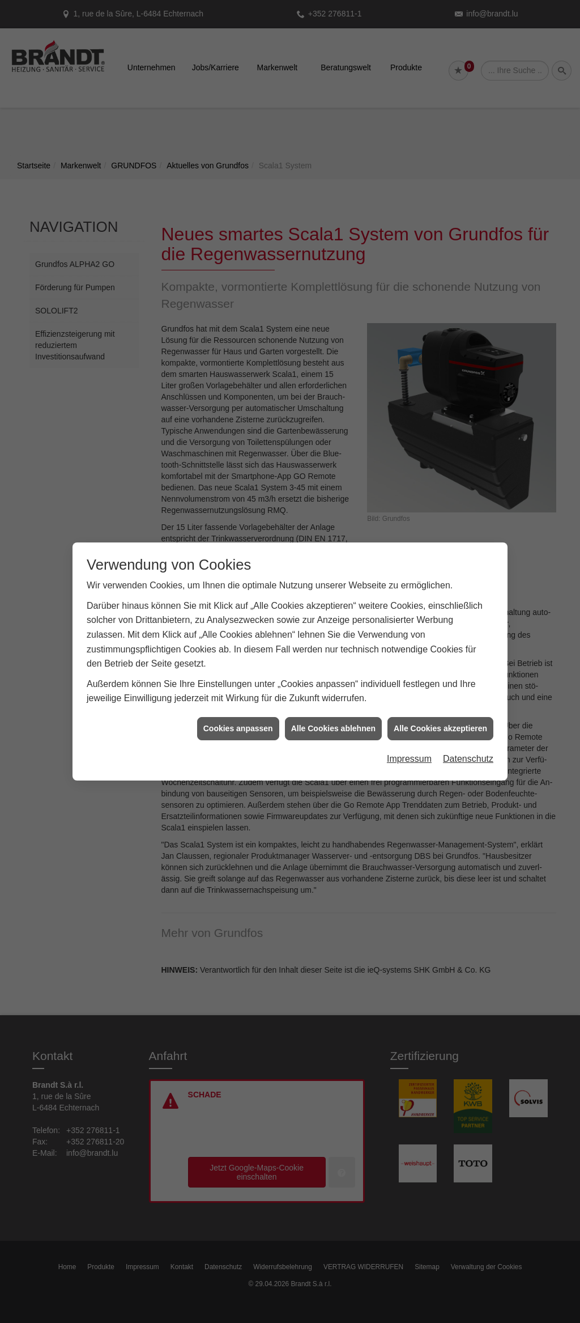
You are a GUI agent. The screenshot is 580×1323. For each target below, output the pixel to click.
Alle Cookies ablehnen (333, 724)
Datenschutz (468, 755)
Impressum (409, 755)
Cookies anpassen (238, 724)
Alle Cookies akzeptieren (440, 724)
